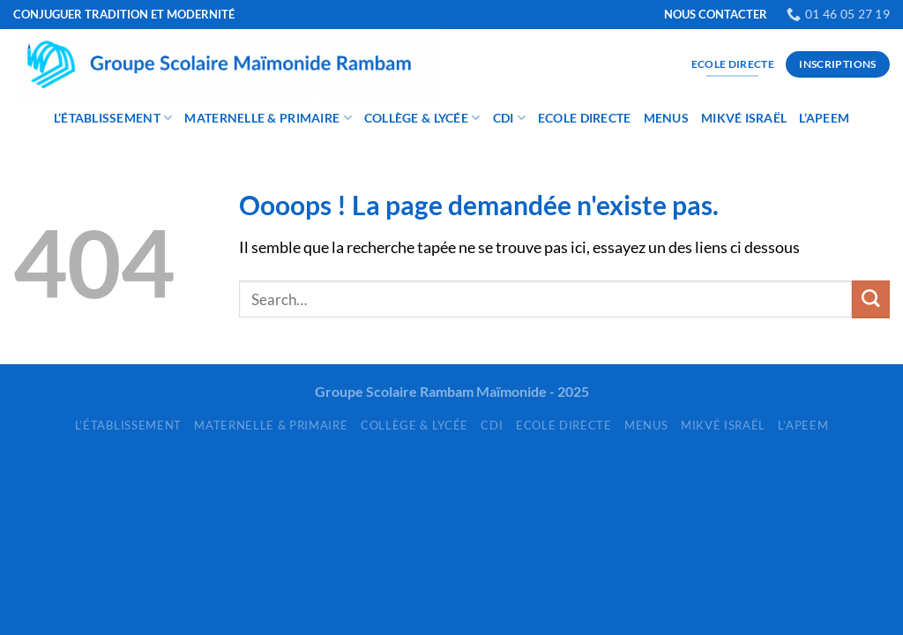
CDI (509, 117)
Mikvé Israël (744, 117)
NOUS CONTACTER (715, 14)
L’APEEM (824, 117)
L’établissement (113, 117)
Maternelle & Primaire (267, 117)
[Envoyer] (871, 299)
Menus (666, 117)
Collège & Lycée (422, 117)
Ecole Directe (584, 117)
